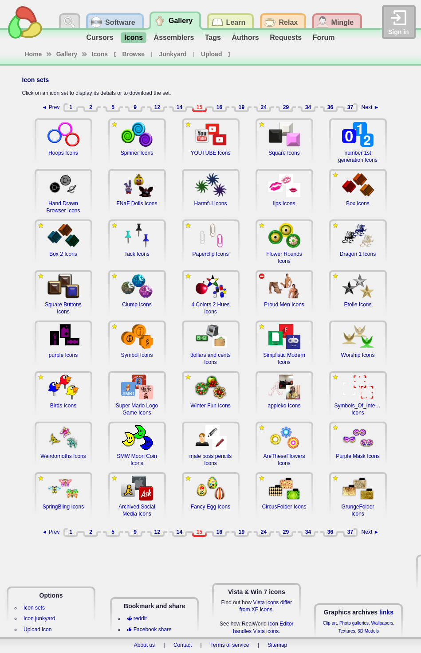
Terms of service (229, 645)
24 (264, 107)
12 (157, 107)
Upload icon (37, 629)
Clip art (330, 623)
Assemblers (174, 37)
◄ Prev (51, 107)
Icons (133, 37)
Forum (324, 37)
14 (179, 107)
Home (33, 54)
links (386, 612)
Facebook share (149, 629)
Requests (286, 37)
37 (350, 107)
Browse (133, 54)
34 (308, 107)
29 (286, 107)
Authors (245, 37)
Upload (211, 54)
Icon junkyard (39, 618)
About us (144, 645)
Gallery (66, 54)
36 (330, 107)
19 (241, 107)
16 (219, 107)
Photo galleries (354, 623)
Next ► (370, 107)
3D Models (368, 631)
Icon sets (34, 608)
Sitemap (277, 645)
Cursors (100, 37)
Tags (213, 37)
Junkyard (172, 54)
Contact (182, 645)
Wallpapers (382, 623)
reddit (136, 618)
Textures (346, 631)
